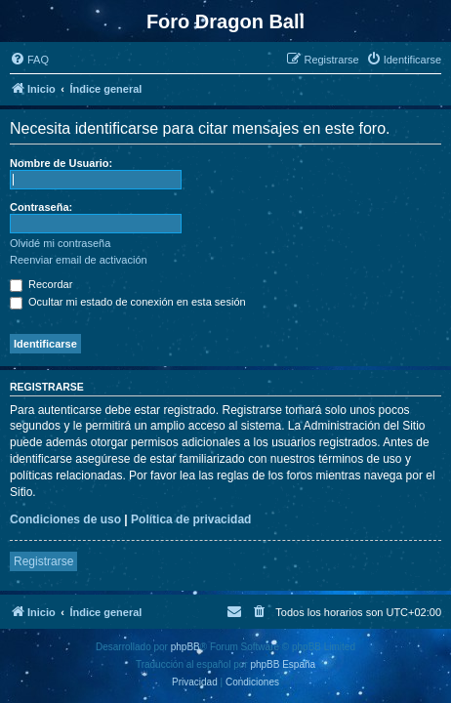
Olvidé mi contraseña (60, 243)
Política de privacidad (191, 519)
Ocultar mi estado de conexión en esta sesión (128, 302)
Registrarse (43, 561)
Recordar (41, 284)
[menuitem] (29, 59)
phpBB (185, 646)
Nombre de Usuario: (61, 163)
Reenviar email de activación (78, 260)
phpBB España (282, 664)
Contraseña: (41, 207)
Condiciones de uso (65, 519)
